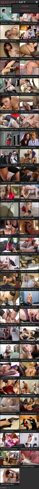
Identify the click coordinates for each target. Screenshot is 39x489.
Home (25, 6)
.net (13, 2)
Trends (25, 10)
